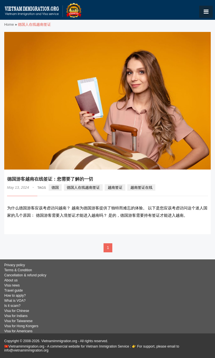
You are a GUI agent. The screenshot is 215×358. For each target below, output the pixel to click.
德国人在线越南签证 (83, 187)
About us (11, 280)
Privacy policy (14, 265)
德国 (55, 187)
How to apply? (15, 296)
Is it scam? (12, 306)
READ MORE (191, 226)
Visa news (12, 285)
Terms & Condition (18, 270)
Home (9, 24)
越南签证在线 (141, 187)
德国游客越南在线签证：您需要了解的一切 (50, 179)
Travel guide (13, 290)
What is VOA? (14, 301)
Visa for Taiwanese (18, 321)
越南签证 (115, 187)
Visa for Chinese (16, 311)
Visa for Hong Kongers (21, 326)
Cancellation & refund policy (25, 275)
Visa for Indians (16, 316)
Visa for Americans (18, 331)
